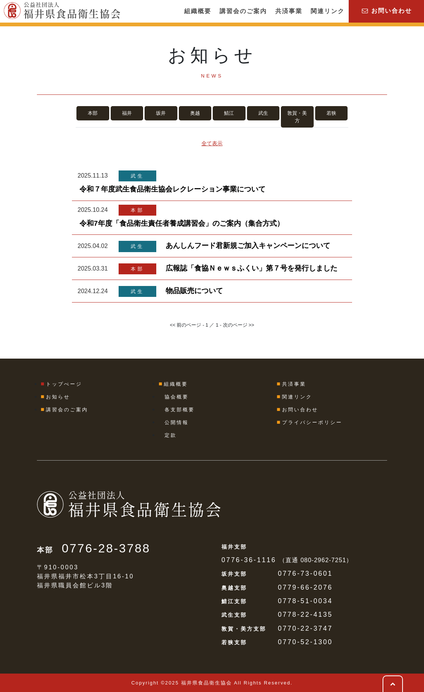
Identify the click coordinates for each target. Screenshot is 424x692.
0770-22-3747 (305, 628)
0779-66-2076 (305, 587)
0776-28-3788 (106, 548)
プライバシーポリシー (312, 422)
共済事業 (288, 11)
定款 (171, 435)
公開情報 (177, 422)
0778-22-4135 (305, 614)
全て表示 (212, 143)
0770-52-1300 (305, 642)
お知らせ (58, 397)
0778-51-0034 (305, 601)
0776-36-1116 (248, 560)
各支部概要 (180, 409)
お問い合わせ (386, 11)
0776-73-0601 (305, 573)
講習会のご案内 (243, 11)
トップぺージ (64, 384)
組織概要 (197, 11)
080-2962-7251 (323, 560)
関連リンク (328, 11)
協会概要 (177, 397)
